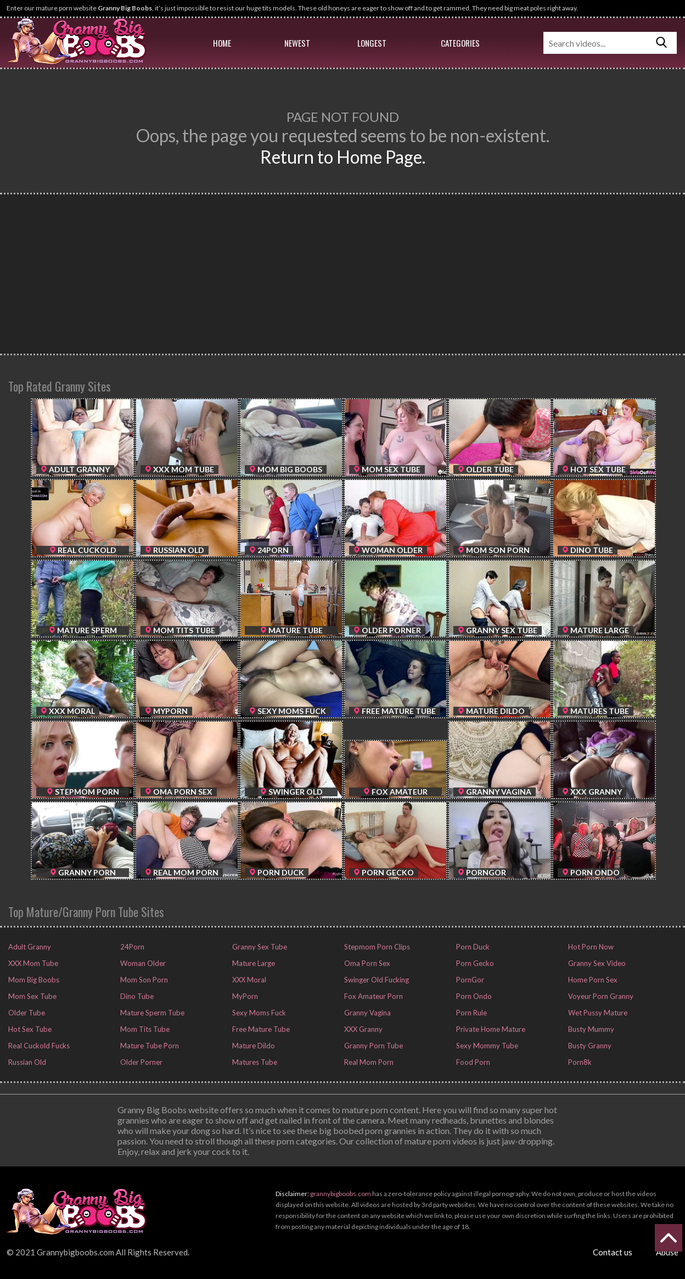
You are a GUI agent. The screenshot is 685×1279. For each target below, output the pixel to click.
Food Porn (472, 1062)
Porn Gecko (474, 963)
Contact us (612, 1252)
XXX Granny (363, 1029)
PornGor (469, 979)
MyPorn (244, 996)
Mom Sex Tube (32, 996)
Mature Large (253, 963)
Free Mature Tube (260, 1029)
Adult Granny (29, 946)
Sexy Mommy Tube (486, 1045)
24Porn (131, 946)
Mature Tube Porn (149, 1045)
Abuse (667, 1252)
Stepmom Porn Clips (376, 946)
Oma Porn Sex (366, 963)
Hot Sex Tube (29, 1029)
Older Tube (26, 1012)
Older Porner (140, 1062)
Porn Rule (470, 1012)
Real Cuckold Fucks (38, 1045)
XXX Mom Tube (32, 963)
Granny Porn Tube (373, 1045)
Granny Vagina (367, 1012)
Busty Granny (588, 1045)
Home (222, 43)
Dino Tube (136, 996)
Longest (371, 43)
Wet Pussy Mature (596, 1012)
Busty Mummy (590, 1029)
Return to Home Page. (342, 156)
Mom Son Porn (143, 979)
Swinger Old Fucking (376, 979)
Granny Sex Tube (259, 946)
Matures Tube (254, 1062)
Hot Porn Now (590, 946)
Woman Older (142, 963)
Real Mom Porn (368, 1062)
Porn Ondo (473, 996)
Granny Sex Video (596, 963)
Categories (460, 43)
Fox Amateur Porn (373, 996)
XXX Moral (248, 979)
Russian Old (26, 1062)
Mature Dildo (253, 1045)
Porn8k (579, 1062)
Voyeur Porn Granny (599, 996)
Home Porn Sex (591, 979)
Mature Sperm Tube (151, 1012)
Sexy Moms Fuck (258, 1012)
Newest (297, 43)
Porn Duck (472, 946)
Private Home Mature (489, 1029)
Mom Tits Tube (144, 1029)
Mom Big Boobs (33, 979)
